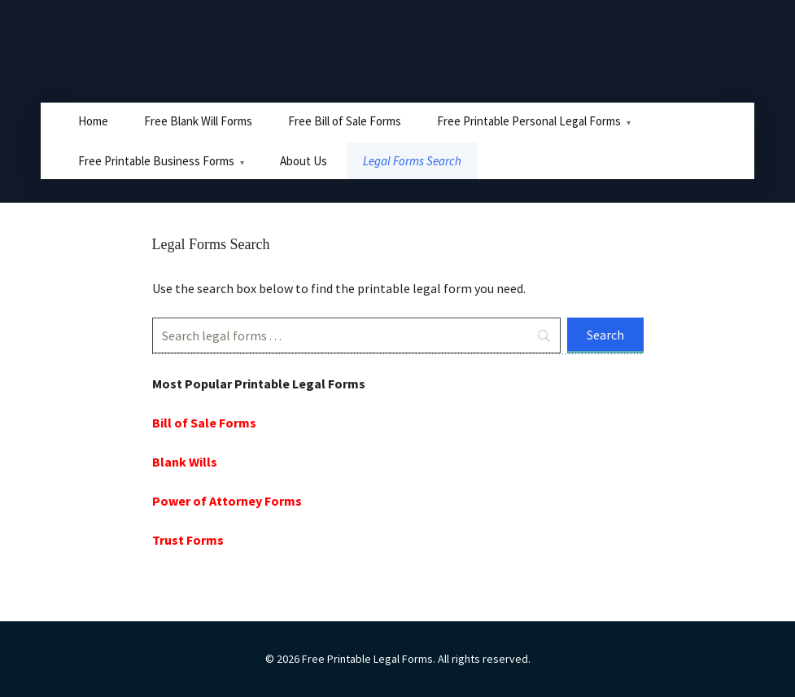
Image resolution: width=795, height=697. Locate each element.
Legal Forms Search (412, 161)
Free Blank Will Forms (198, 121)
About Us (303, 161)
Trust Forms (188, 540)
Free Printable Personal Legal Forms (529, 121)
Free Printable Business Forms (156, 161)
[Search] (356, 335)
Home (93, 121)
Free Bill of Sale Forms (344, 121)
